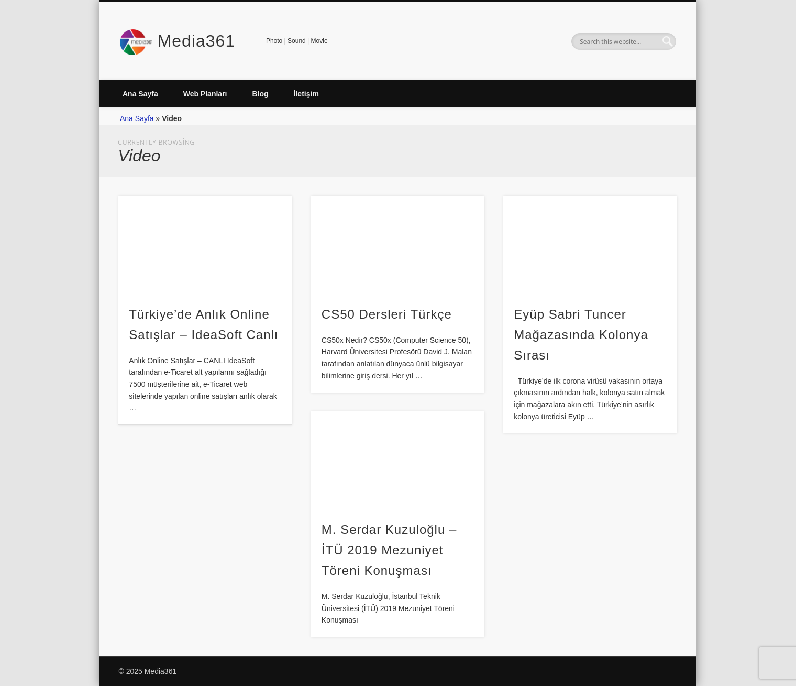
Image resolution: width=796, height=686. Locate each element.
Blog (260, 94)
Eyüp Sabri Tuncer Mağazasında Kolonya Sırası (581, 334)
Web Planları (205, 94)
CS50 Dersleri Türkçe (387, 314)
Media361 (197, 40)
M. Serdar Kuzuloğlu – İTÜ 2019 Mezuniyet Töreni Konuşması (389, 550)
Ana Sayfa (140, 94)
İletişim (306, 94)
